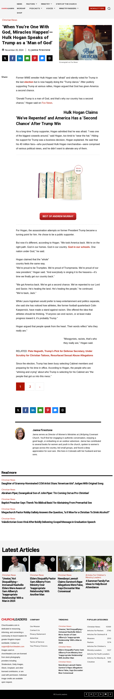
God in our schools (79, 247)
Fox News (47, 103)
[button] (109, 8)
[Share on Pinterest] (35, 58)
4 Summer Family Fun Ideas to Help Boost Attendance (97, 584)
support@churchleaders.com (12, 647)
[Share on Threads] (50, 58)
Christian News (10, 20)
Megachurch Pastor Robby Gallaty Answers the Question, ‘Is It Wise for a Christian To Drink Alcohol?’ (55, 512)
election (28, 82)
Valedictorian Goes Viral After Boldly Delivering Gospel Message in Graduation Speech (48, 521)
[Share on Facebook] (12, 58)
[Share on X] (5, 58)
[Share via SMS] (42, 58)
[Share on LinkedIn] (20, 58)
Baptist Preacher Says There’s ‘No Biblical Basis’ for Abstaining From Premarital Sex (46, 502)
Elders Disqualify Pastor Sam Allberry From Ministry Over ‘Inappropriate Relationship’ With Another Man (43, 586)
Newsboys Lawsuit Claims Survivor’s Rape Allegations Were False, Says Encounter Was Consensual (70, 585)
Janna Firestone (40, 50)
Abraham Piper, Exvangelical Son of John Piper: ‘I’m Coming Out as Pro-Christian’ (45, 493)
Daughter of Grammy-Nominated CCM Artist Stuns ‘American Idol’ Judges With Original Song (52, 483)
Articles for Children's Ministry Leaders (96, 576)
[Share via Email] (27, 58)
